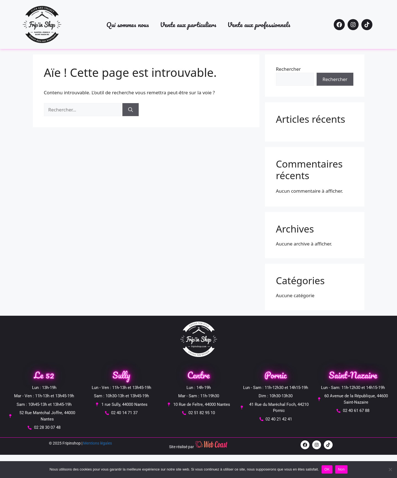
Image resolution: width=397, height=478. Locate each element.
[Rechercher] (130, 109)
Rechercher (288, 69)
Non (341, 469)
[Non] (390, 469)
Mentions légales (97, 443)
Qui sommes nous (127, 24)
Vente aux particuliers (188, 24)
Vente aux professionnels (258, 24)
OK (327, 469)
